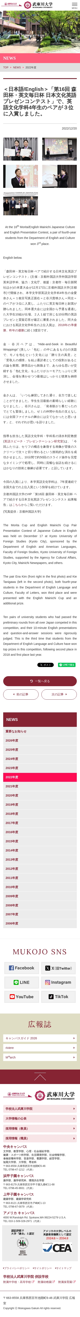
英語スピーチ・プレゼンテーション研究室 (33, 441)
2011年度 (12, 878)
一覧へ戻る (42, 681)
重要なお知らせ (16, 731)
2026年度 (12, 740)
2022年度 (12, 777)
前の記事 (22, 694)
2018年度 (12, 813)
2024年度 (12, 759)
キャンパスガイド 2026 (21, 1038)
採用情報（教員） (17, 1128)
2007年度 (12, 914)
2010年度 (12, 887)
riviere (10, 1048)
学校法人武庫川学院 (19, 1108)
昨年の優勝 (16, 330)
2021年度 (12, 786)
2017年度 (12, 823)
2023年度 (12, 768)
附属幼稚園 (45, 1282)
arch (11, 1057)
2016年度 (12, 832)
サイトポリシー (43, 1268)
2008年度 (12, 905)
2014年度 (12, 850)
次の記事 (58, 694)
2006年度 (12, 923)
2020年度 (12, 795)
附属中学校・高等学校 (17, 1282)
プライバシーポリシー (17, 1268)
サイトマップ (63, 1268)
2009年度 (12, 896)
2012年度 (12, 868)
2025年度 (12, 749)
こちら (16, 504)
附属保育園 (65, 1282)
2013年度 (12, 859)
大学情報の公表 (16, 1118)
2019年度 (12, 804)
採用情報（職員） (17, 1138)
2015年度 (12, 841)
